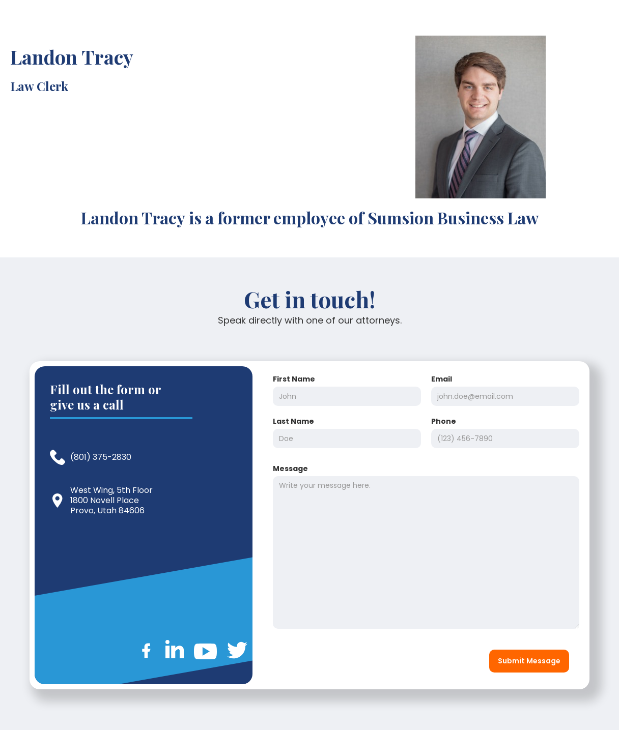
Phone (443, 421)
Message (290, 468)
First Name (294, 379)
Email (441, 379)
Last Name (293, 421)
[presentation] (345, 659)
